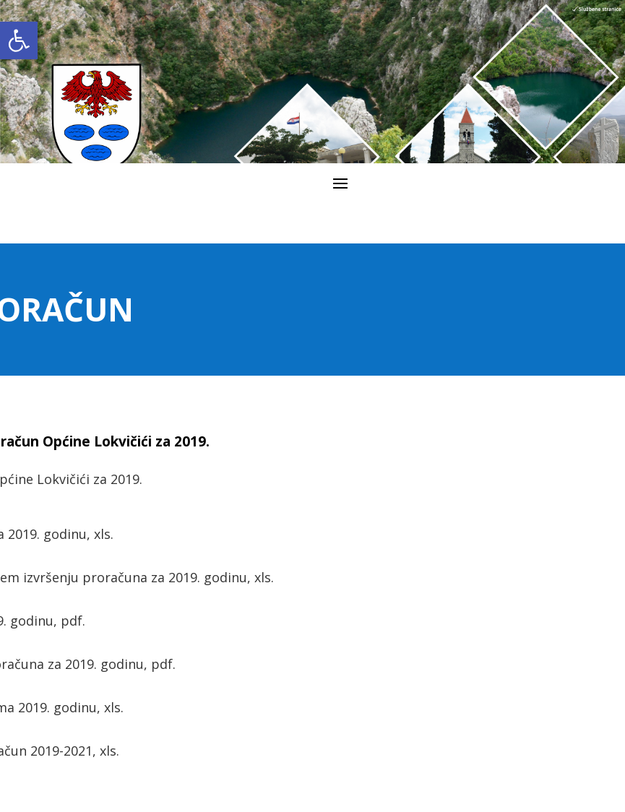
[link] (19, 40)
